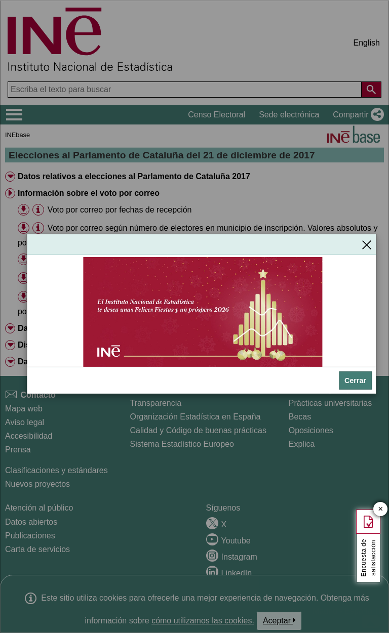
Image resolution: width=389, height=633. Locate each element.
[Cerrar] (367, 244)
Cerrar (355, 380)
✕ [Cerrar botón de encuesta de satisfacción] (380, 509)
